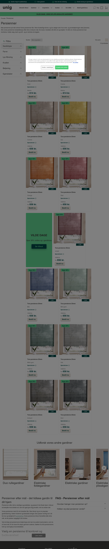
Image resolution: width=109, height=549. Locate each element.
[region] (55, 63)
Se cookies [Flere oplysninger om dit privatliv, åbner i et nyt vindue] (75, 62)
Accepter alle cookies (61, 67)
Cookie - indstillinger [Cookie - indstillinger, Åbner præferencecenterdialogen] (47, 67)
